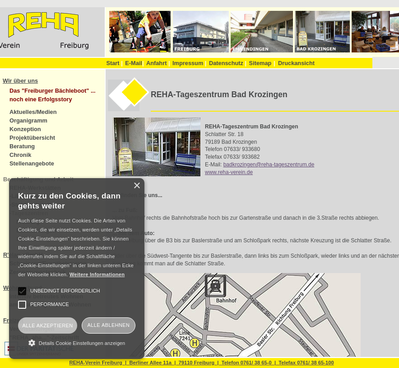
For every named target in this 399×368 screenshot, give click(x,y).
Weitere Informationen (97, 274)
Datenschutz (227, 63)
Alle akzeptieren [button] (47, 325)
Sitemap (260, 63)
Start (114, 63)
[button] (76, 342)
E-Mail (134, 63)
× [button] (136, 186)
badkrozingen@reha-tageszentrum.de (269, 164)
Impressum (189, 63)
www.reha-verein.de (229, 172)
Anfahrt (158, 63)
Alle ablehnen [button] (109, 325)
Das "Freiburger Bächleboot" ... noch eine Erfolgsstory (52, 95)
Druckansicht (296, 63)
